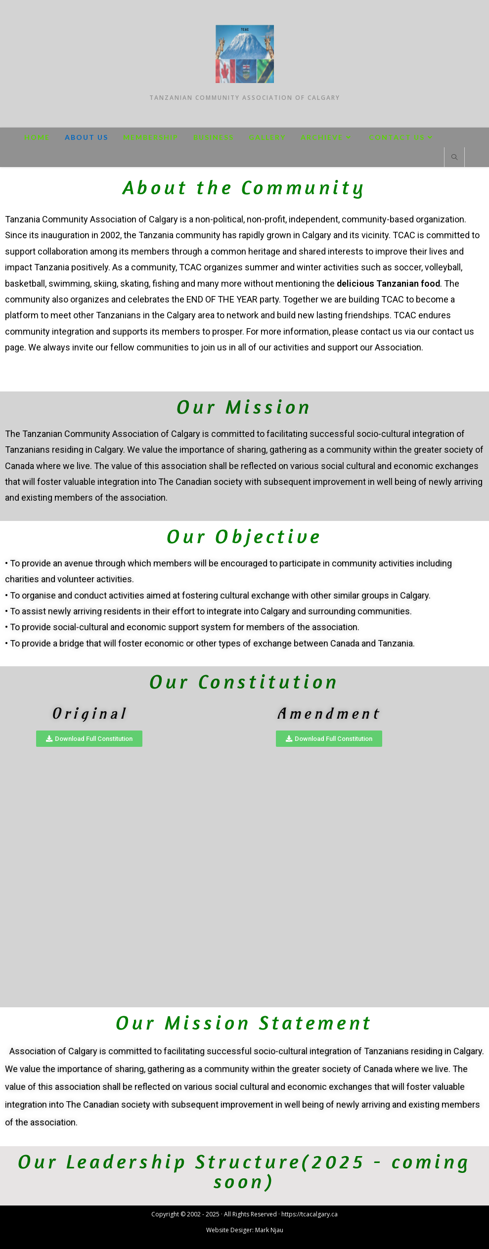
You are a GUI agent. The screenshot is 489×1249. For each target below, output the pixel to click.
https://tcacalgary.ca (309, 1214)
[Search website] (454, 157)
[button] (89, 739)
